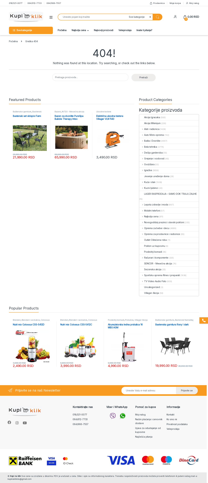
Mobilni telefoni (149, 210)
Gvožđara (147, 164)
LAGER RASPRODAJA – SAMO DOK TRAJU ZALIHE (168, 193)
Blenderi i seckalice (31, 320)
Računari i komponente (153, 257)
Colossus (45, 320)
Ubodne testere (103, 111)
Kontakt (170, 414)
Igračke (145, 170)
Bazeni (58, 111)
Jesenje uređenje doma (154, 176)
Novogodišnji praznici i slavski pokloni (161, 222)
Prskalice (129, 320)
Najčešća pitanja (143, 436)
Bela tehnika (148, 146)
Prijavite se (187, 390)
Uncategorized (149, 287)
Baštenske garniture (22, 111)
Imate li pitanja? (144, 30)
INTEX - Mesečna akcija (73, 111)
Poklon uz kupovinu (152, 246)
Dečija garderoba (151, 152)
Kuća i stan (147, 182)
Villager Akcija (149, 293)
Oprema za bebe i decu (154, 228)
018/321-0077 (15, 3)
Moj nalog (192, 3)
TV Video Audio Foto (152, 281)
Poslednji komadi (150, 251)
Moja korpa (175, 3)
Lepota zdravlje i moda (153, 204)
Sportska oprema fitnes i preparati (159, 275)
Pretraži (143, 77)
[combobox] (92, 17)
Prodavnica (157, 3)
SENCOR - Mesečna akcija (155, 263)
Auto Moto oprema (151, 134)
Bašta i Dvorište (149, 140)
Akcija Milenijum (150, 123)
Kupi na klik (15, 476)
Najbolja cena (79, 30)
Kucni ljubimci (148, 188)
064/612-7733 (34, 3)
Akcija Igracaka (149, 117)
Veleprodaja (124, 30)
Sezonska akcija (150, 269)
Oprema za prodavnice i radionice (159, 234)
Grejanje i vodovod (151, 158)
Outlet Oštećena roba (153, 239)
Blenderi (17, 320)
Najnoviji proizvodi (103, 30)
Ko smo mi (172, 419)
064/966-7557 (53, 3)
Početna (62, 30)
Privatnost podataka (177, 424)
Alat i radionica (149, 129)
